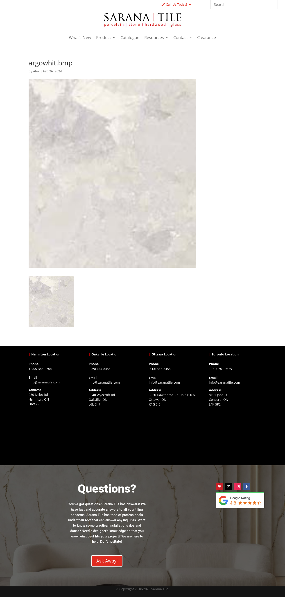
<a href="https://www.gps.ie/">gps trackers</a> (52, 435)
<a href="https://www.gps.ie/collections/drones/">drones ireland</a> (112, 435)
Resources (154, 38)
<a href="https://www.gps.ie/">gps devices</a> (172, 435)
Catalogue (129, 38)
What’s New (80, 38)
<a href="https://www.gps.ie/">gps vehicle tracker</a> (232, 435)
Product (103, 38)
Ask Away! (107, 561)
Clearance (206, 38)
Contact (180, 38)
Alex (36, 71)
